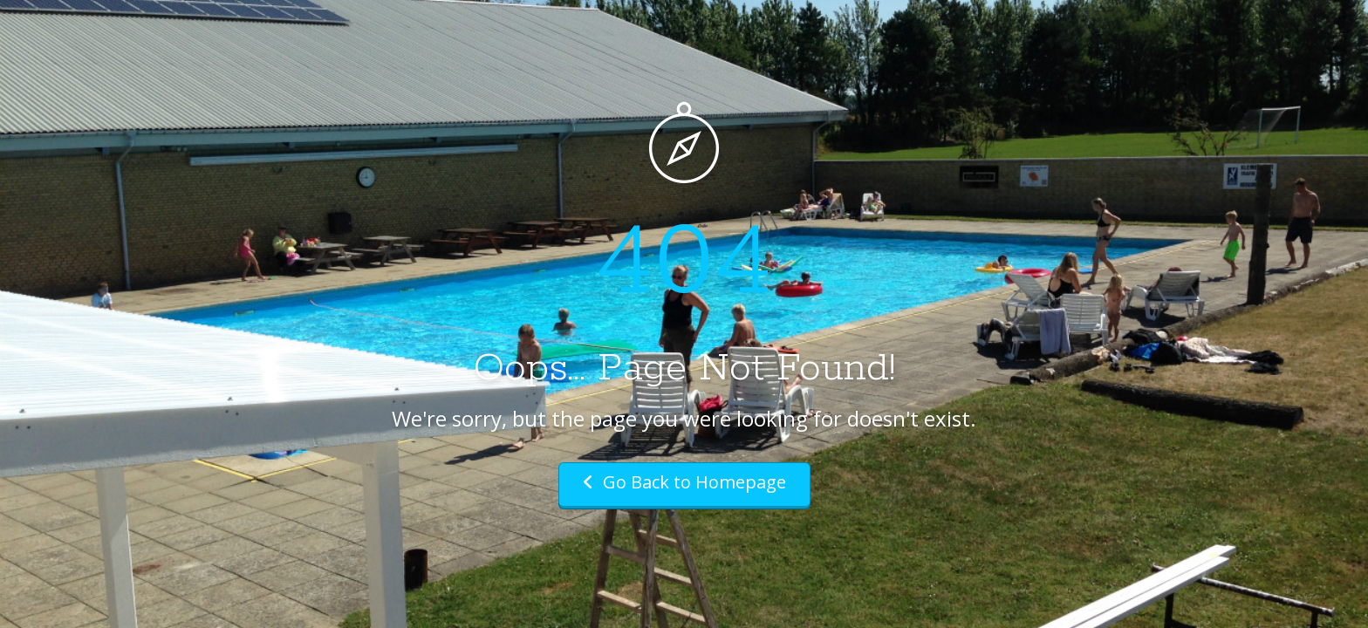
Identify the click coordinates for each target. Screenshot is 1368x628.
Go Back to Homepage (684, 482)
